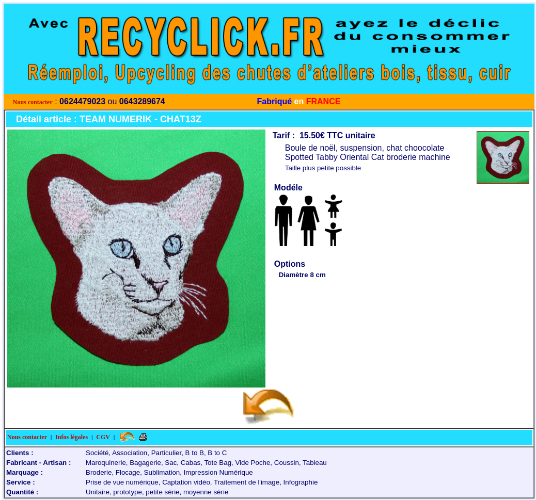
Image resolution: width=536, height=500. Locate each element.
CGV (103, 437)
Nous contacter (33, 102)
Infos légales (71, 437)
